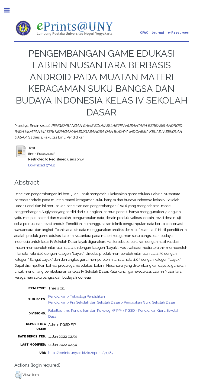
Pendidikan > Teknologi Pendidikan (76, 296)
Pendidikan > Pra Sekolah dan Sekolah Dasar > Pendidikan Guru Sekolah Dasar (111, 302)
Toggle (10, 10)
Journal (158, 32)
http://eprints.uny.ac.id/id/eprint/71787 (81, 352)
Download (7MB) (41, 165)
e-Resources (178, 32)
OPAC (144, 32)
